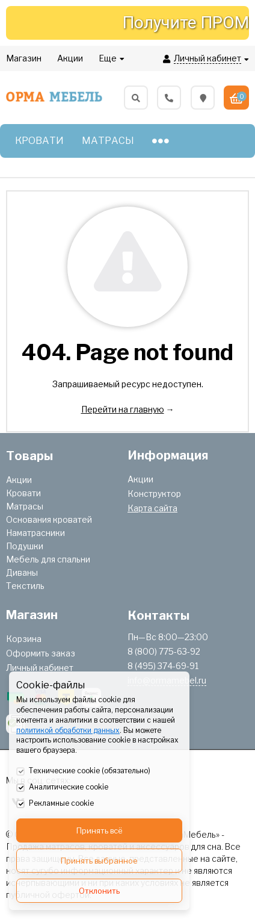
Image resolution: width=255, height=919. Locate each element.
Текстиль (25, 586)
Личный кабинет (39, 667)
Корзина (23, 639)
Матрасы (24, 506)
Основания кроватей (49, 519)
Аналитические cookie (62, 787)
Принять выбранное (99, 860)
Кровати (23, 493)
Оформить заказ (40, 653)
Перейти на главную (122, 409)
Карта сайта (152, 508)
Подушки (24, 546)
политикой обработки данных (68, 730)
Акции (19, 480)
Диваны (22, 572)
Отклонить (99, 891)
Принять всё (99, 830)
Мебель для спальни (48, 559)
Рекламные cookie (55, 804)
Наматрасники (35, 533)
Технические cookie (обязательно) (83, 771)
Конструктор (154, 493)
